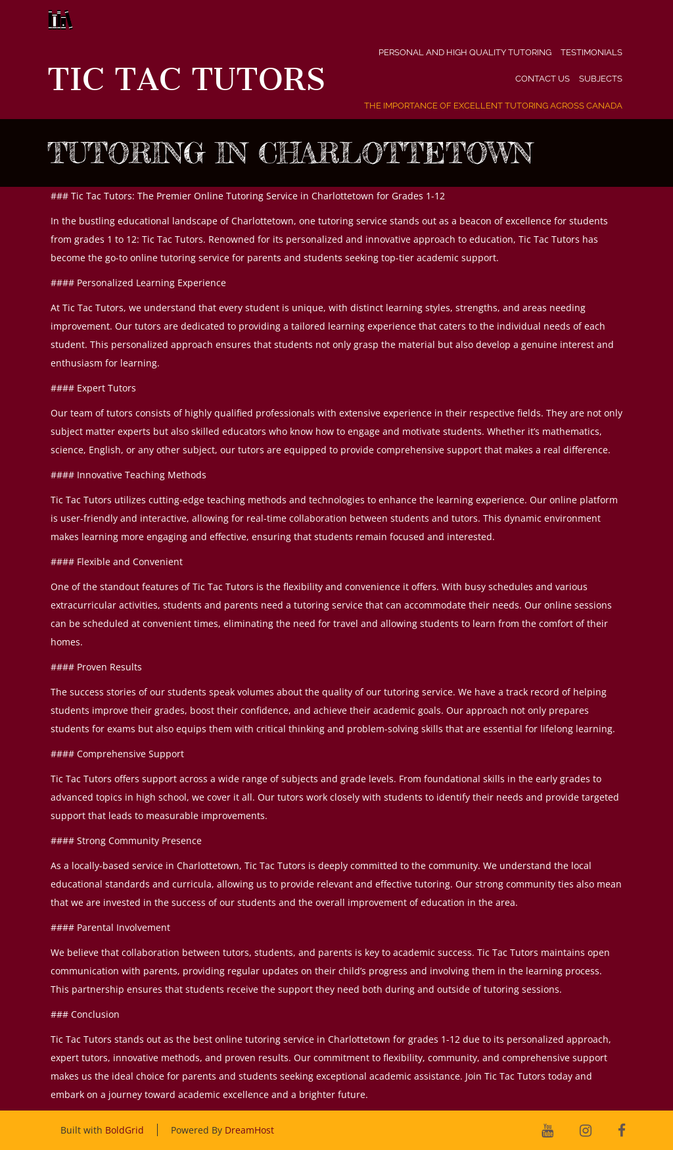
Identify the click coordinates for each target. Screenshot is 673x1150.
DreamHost (249, 1130)
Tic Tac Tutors (186, 79)
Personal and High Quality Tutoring (465, 52)
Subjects (600, 79)
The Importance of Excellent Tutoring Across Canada (493, 106)
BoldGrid (124, 1130)
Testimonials (591, 52)
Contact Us (542, 79)
